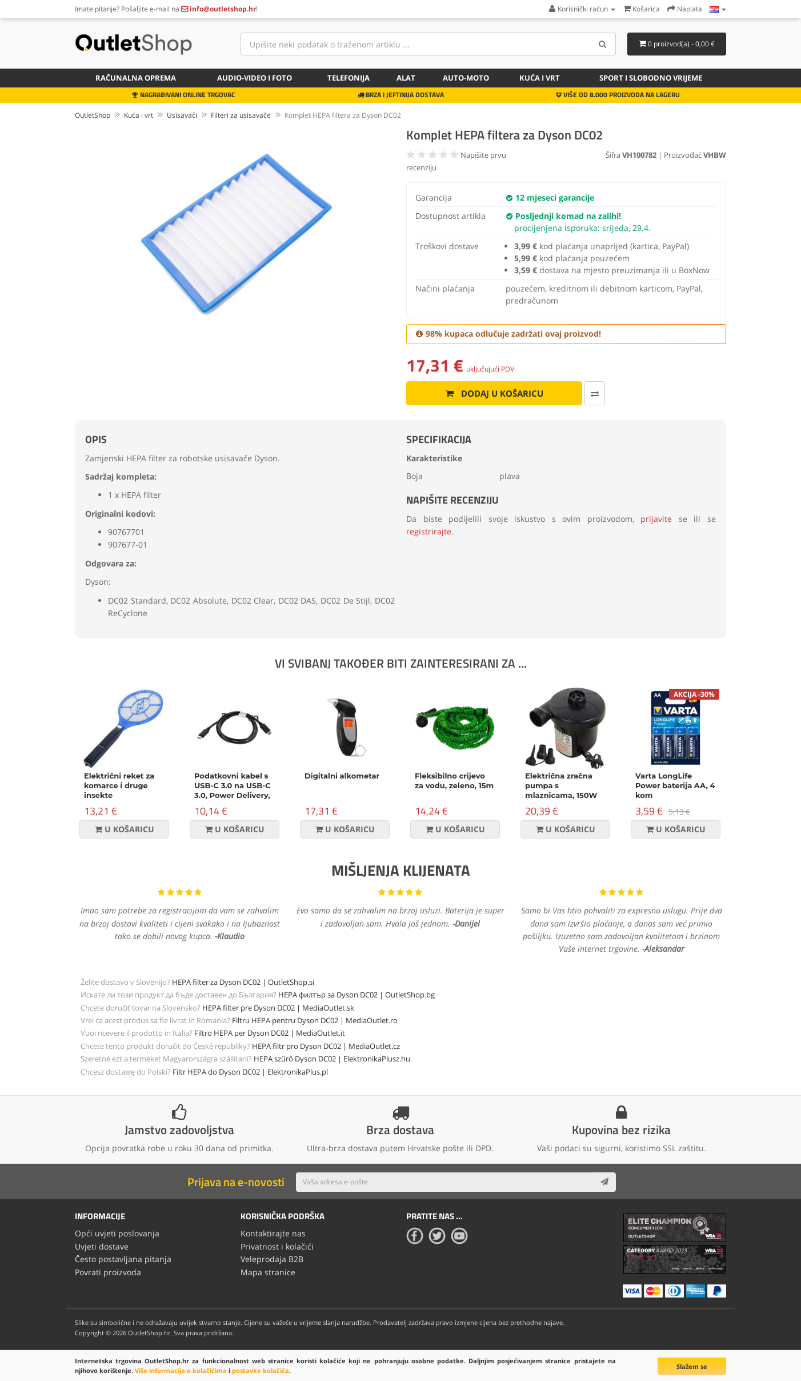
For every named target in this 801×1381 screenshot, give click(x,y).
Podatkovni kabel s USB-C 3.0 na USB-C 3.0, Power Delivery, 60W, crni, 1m (232, 790)
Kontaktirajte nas (273, 1233)
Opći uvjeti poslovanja (117, 1233)
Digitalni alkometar (342, 775)
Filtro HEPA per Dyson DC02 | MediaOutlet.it (269, 1033)
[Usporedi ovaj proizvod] (594, 393)
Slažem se (691, 1366)
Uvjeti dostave (102, 1246)
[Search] (603, 44)
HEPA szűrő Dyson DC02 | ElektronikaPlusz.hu (332, 1058)
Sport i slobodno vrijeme (650, 78)
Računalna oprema (135, 78)
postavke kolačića (260, 1370)
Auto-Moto (466, 78)
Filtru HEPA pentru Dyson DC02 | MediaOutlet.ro (315, 1020)
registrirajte (428, 531)
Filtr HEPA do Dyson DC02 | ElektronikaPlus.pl (250, 1072)
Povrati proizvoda (108, 1272)
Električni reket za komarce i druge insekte (119, 785)
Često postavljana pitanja (123, 1259)
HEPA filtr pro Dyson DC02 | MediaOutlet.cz (326, 1046)
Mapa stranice (268, 1272)
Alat (406, 78)
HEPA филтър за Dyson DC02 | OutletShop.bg (356, 994)
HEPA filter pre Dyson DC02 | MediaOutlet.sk (278, 1008)
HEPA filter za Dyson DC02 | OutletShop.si (243, 982)
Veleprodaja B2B (272, 1259)
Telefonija (348, 78)
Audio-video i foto (254, 78)
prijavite (656, 518)
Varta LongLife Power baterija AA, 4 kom (675, 785)
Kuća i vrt (539, 78)
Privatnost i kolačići (277, 1246)
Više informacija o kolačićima (181, 1370)
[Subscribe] (604, 1182)
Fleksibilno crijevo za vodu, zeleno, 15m (454, 780)
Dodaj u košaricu (494, 393)
